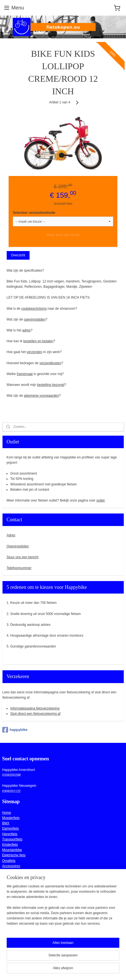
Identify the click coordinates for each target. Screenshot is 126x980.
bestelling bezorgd (50, 385)
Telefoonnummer (19, 568)
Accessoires (11, 866)
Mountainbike (12, 850)
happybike (15, 729)
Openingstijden (18, 546)
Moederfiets (11, 818)
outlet (100, 500)
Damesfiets (10, 828)
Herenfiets (10, 834)
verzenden (34, 352)
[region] (63, 907)
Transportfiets (12, 839)
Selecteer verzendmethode (34, 213)
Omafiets (9, 861)
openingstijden (34, 319)
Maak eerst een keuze (63, 235)
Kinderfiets (10, 845)
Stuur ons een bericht (22, 557)
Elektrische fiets (14, 855)
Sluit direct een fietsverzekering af (35, 714)
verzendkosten (50, 363)
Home (6, 813)
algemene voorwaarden (41, 396)
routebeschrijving (34, 309)
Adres (11, 535)
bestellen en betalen (38, 341)
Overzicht (18, 255)
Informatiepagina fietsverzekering (35, 708)
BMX (5, 823)
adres (26, 330)
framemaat (25, 374)
